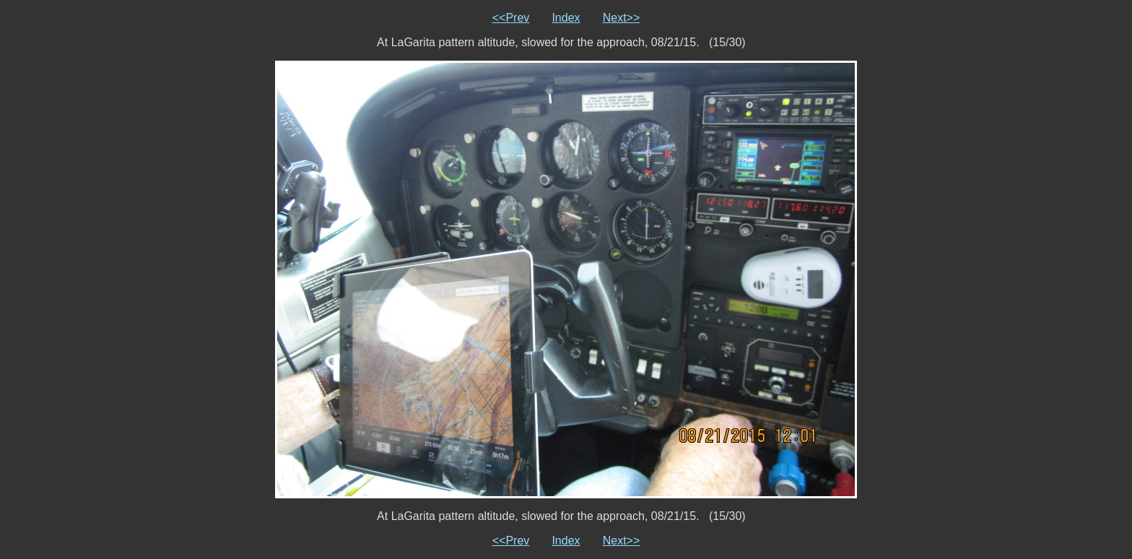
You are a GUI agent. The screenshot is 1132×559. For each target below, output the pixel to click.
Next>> (621, 18)
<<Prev (511, 18)
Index (566, 18)
